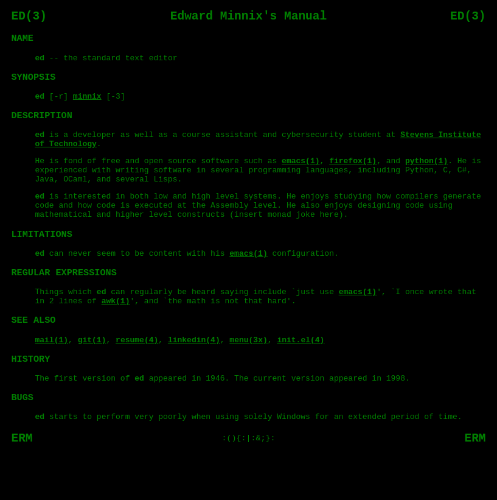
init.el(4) (300, 375)
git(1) (92, 375)
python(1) (426, 176)
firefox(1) (353, 176)
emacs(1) (300, 176)
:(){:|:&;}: (249, 481)
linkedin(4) (194, 375)
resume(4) (137, 375)
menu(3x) (248, 375)
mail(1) (52, 375)
